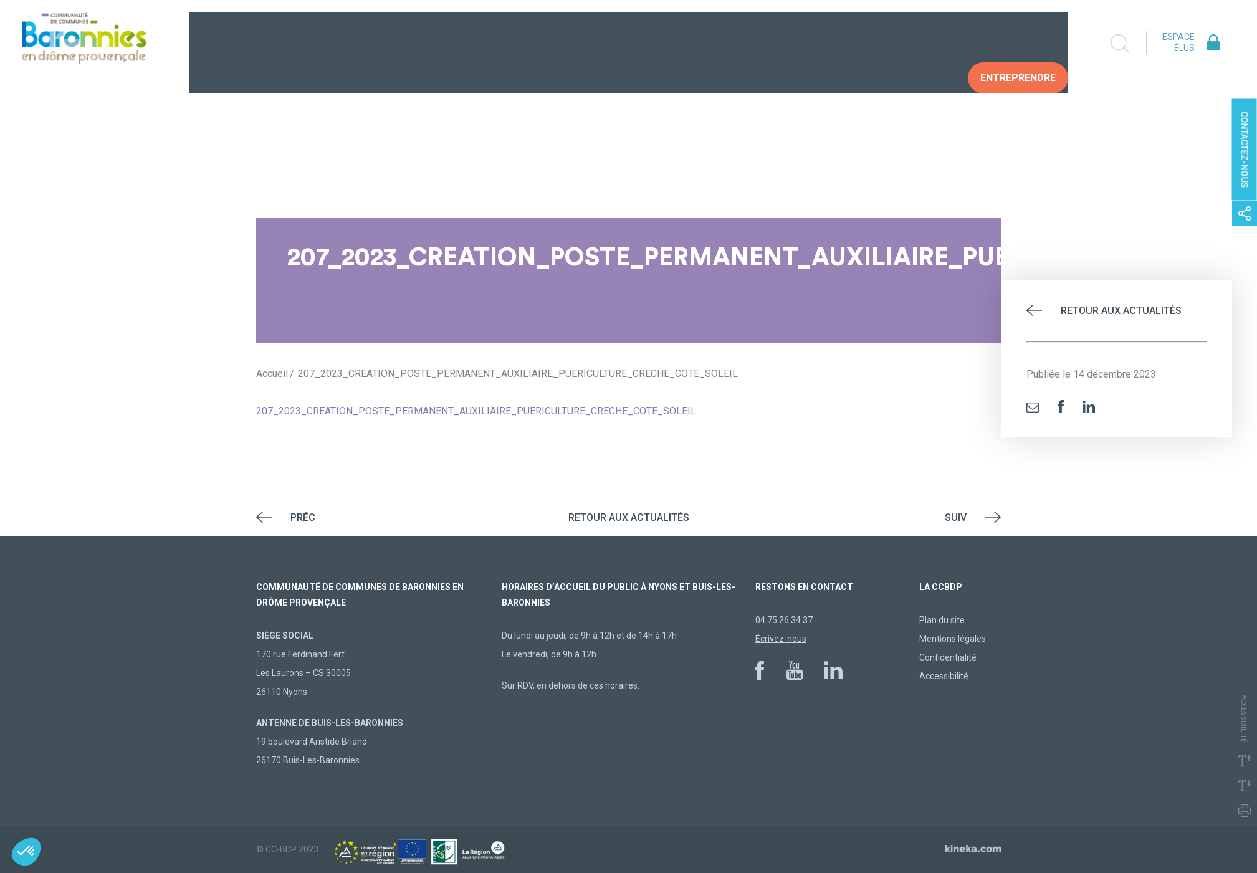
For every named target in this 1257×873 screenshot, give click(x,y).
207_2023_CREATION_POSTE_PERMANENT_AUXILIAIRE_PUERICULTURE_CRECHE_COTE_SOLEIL (476, 411)
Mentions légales (952, 639)
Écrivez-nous (780, 639)
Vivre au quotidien (667, 43)
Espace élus (1178, 42)
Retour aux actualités (1121, 311)
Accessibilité (943, 676)
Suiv (956, 517)
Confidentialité (948, 657)
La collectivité (551, 43)
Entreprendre (1018, 43)
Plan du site (942, 620)
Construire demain (792, 43)
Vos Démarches (910, 43)
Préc (302, 517)
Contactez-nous (1245, 150)
